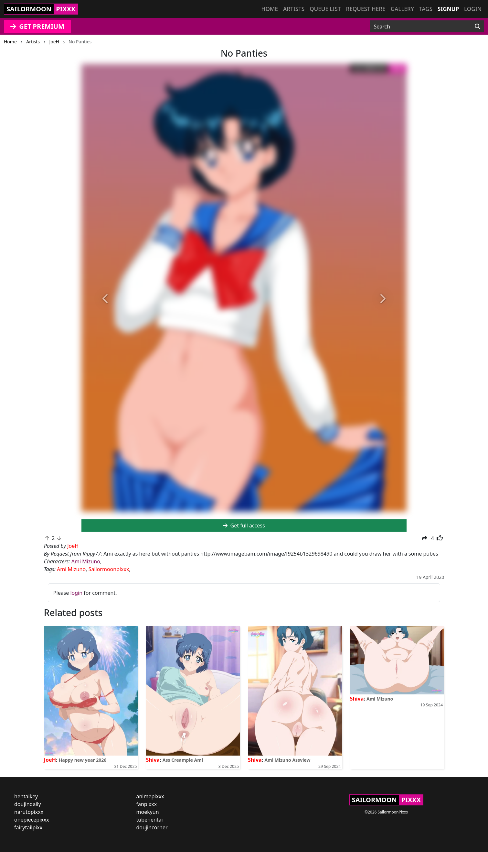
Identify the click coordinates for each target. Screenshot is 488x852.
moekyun (147, 811)
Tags (425, 9)
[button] (105, 299)
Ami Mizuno (85, 561)
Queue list (325, 9)
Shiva (153, 759)
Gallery (402, 9)
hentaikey (26, 796)
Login (473, 9)
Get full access (244, 525)
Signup (448, 9)
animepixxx (150, 796)
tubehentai (149, 819)
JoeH (50, 759)
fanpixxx (146, 804)
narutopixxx (28, 811)
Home (269, 9)
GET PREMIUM (37, 26)
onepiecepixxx (31, 819)
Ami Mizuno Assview (287, 760)
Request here (366, 9)
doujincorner (152, 827)
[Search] (477, 26)
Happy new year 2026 (83, 760)
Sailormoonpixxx (109, 569)
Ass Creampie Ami (183, 760)
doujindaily (27, 804)
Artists (293, 9)
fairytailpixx (28, 827)
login (76, 592)
